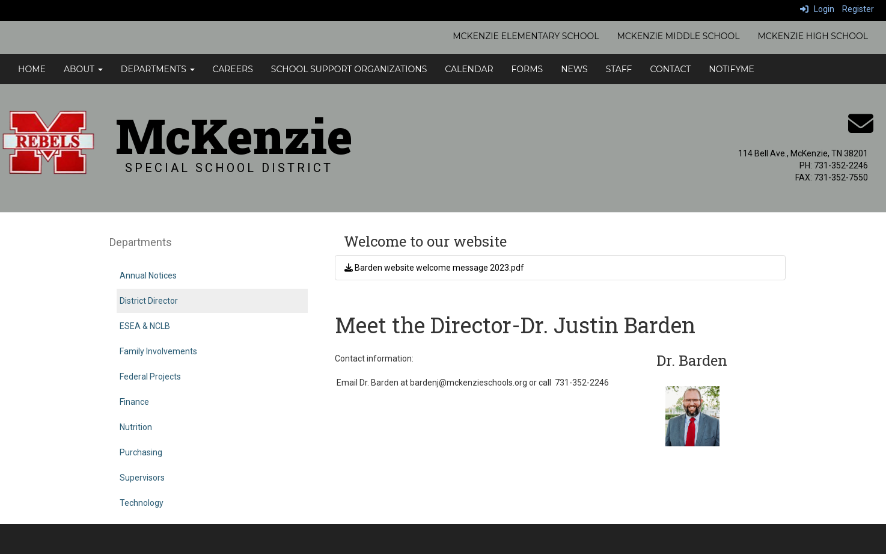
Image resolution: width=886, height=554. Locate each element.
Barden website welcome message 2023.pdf (434, 267)
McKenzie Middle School (678, 36)
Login (817, 9)
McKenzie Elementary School (526, 36)
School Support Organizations (349, 69)
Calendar (469, 69)
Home (32, 69)
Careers (233, 69)
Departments (158, 69)
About (83, 69)
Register (858, 9)
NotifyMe (731, 69)
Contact (670, 69)
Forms (527, 69)
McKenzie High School (812, 36)
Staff (619, 69)
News (574, 69)
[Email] (861, 130)
